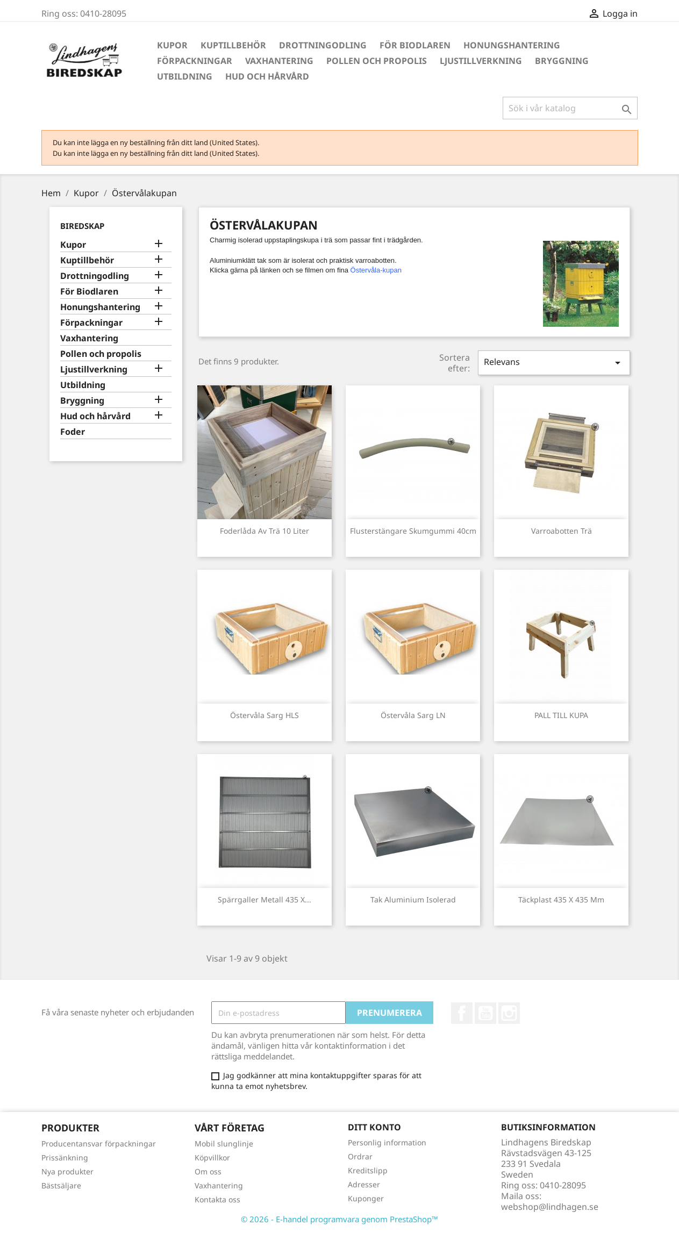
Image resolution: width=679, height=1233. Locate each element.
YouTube (485, 1013)
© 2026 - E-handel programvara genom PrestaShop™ (339, 1219)
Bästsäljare (61, 1185)
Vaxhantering (279, 61)
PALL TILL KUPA (561, 715)
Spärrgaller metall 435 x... (264, 899)
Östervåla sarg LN (413, 715)
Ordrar (360, 1156)
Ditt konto (374, 1127)
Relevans (554, 362)
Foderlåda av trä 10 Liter (264, 531)
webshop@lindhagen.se (549, 1207)
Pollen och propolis (376, 61)
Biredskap (82, 225)
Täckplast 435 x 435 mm (561, 899)
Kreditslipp (368, 1170)
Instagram (509, 1013)
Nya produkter (67, 1171)
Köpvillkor (212, 1157)
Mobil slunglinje (224, 1143)
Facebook (462, 1013)
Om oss (208, 1171)
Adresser (364, 1184)
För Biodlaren (415, 45)
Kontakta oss (217, 1199)
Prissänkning (64, 1157)
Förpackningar (194, 61)
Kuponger (366, 1198)
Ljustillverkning (481, 61)
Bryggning (562, 61)
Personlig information (387, 1142)
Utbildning (184, 76)
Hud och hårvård (267, 76)
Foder (72, 432)
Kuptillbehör (233, 45)
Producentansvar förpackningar (98, 1143)
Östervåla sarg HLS (264, 715)
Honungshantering (511, 45)
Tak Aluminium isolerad (413, 899)
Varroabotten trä (561, 531)
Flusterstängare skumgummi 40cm (413, 531)
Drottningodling (323, 45)
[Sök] (570, 108)
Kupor (172, 45)
